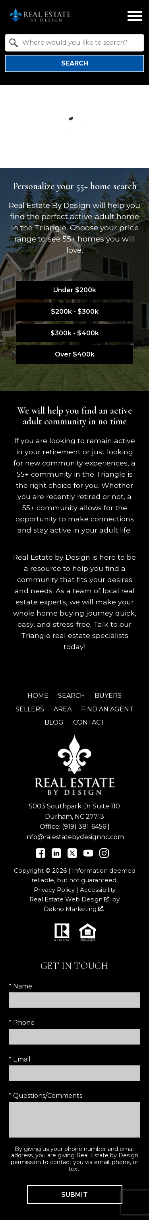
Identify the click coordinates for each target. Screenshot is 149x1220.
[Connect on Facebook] (40, 856)
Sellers (29, 709)
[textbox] (79, 43)
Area (63, 709)
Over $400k (75, 354)
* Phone (22, 1022)
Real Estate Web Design (69, 899)
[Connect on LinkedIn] (56, 856)
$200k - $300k (75, 311)
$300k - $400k (74, 333)
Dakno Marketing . (74, 909)
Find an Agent (107, 709)
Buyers (108, 695)
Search (74, 63)
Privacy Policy (54, 889)
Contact (89, 722)
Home (37, 695)
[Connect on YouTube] (88, 856)
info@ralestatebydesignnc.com (74, 837)
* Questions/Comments (45, 1095)
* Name (20, 986)
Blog (54, 722)
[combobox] (74, 42)
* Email (20, 1059)
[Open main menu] (134, 16)
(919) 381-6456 (84, 826)
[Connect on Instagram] (104, 856)
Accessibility (98, 889)
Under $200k (74, 290)
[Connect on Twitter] (72, 856)
